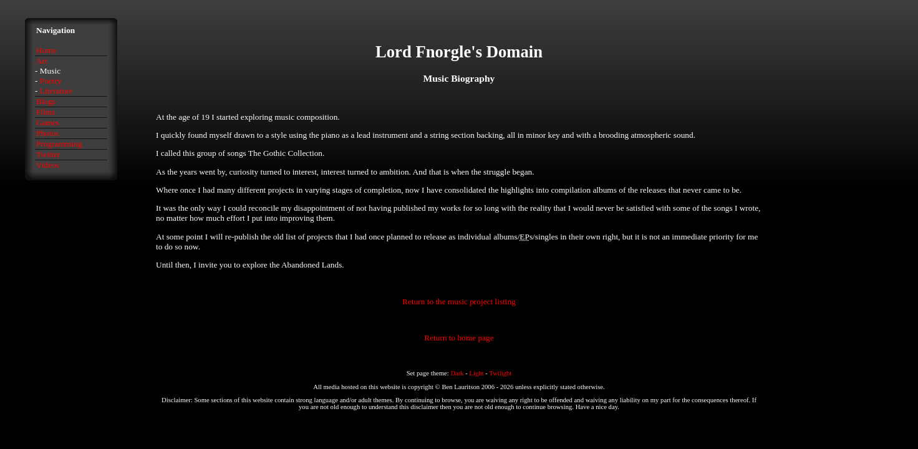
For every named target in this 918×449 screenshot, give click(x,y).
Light (477, 373)
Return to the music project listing (459, 301)
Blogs (46, 101)
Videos (47, 165)
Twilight (500, 373)
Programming (59, 143)
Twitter (48, 154)
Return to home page (458, 337)
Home (46, 50)
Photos (47, 133)
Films (45, 112)
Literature (56, 90)
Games (47, 122)
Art (41, 60)
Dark (456, 373)
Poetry (51, 80)
